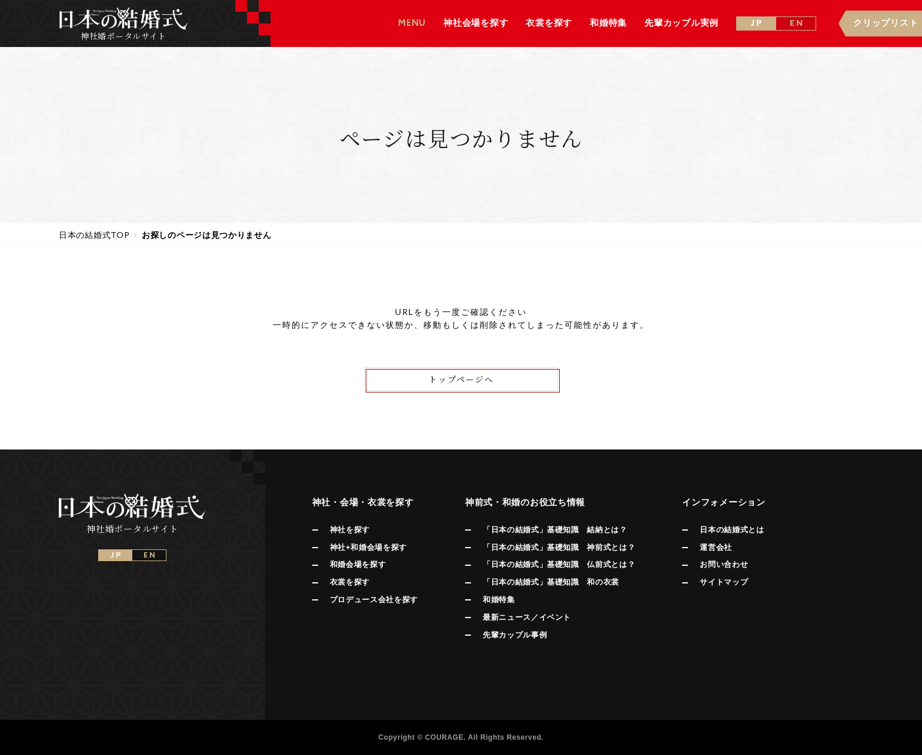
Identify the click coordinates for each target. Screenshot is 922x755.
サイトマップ (724, 582)
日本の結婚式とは (732, 529)
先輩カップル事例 (515, 634)
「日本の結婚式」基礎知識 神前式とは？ (559, 547)
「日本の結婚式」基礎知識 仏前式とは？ (559, 564)
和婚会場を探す (358, 564)
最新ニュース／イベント (527, 617)
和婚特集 (499, 599)
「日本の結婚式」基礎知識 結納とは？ (555, 529)
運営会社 (716, 547)
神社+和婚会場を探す (368, 547)
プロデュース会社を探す (374, 599)
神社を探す (350, 529)
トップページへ (461, 379)
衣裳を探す (350, 582)
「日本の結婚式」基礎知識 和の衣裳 (551, 582)
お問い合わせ (724, 564)
